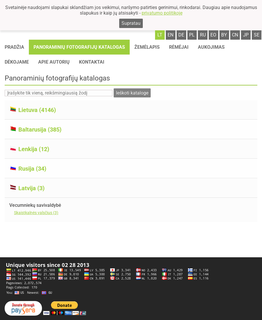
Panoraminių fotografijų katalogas (79, 47)
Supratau (131, 23)
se (256, 35)
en (170, 35)
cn (235, 35)
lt (159, 35)
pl (192, 35)
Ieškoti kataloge (132, 93)
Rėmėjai (179, 47)
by (224, 35)
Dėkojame (17, 62)
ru (203, 35)
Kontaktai (91, 62)
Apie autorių (54, 62)
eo (213, 35)
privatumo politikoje (162, 13)
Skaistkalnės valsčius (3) (36, 212)
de (181, 35)
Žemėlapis (147, 47)
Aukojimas (211, 47)
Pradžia (14, 47)
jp (246, 35)
